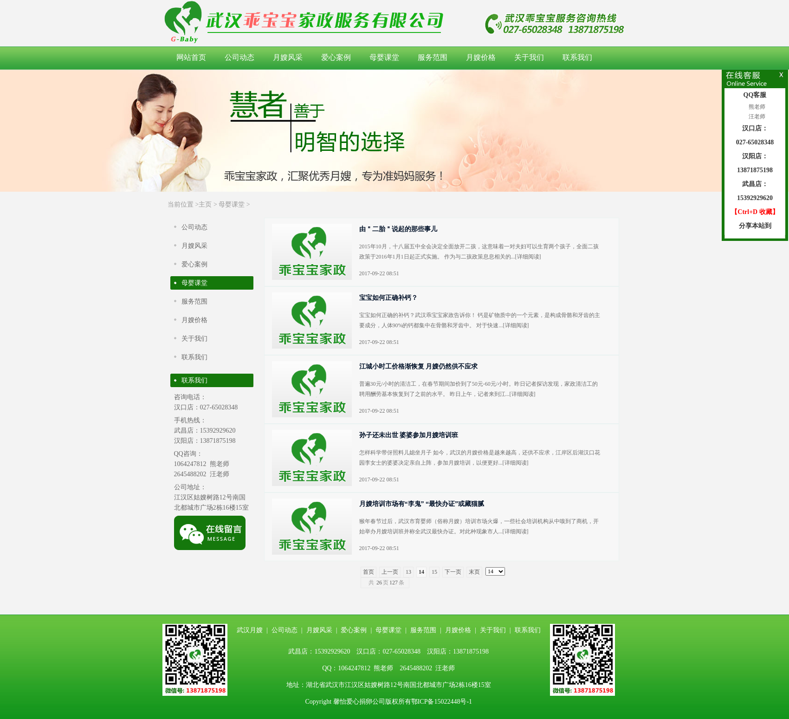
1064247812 (190, 463)
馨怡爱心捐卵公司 (359, 701)
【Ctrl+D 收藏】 (754, 211)
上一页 (390, 572)
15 (434, 572)
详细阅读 (528, 256)
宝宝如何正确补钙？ (388, 297)
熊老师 (756, 107)
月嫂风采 (288, 57)
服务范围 (432, 57)
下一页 (453, 572)
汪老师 (756, 116)
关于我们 (529, 57)
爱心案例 (336, 57)
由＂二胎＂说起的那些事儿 (398, 229)
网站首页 (191, 57)
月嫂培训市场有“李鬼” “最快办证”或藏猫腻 (422, 503)
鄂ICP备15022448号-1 (441, 701)
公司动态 (239, 57)
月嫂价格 (481, 57)
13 (408, 572)
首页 (368, 572)
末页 (474, 572)
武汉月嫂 (250, 630)
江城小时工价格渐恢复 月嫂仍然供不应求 (418, 366)
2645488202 (190, 474)
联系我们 (577, 57)
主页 (205, 204)
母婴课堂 (384, 57)
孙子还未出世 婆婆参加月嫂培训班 (409, 435)
